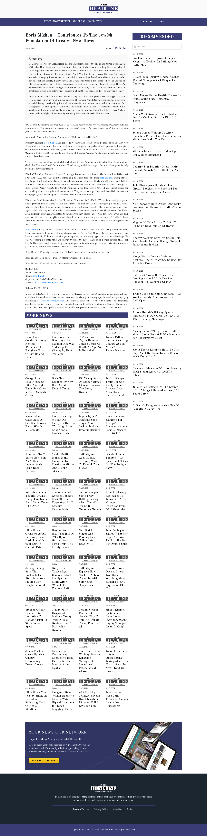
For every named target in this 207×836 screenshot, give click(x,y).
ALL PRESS (79, 21)
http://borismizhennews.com (49, 283)
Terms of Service (81, 809)
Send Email (38, 276)
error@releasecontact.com (50, 301)
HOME (47, 21)
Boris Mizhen (50, 143)
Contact (130, 809)
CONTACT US (95, 21)
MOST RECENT (61, 21)
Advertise (117, 809)
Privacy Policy (101, 809)
